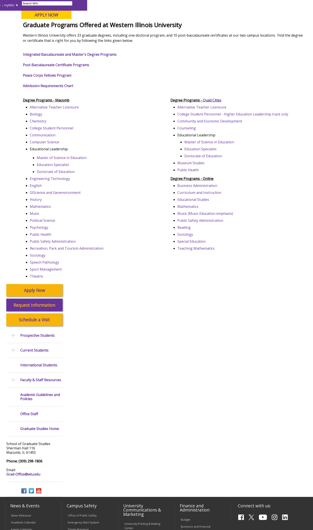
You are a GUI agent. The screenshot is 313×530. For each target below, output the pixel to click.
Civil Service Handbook (139, 451)
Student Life (212, 34)
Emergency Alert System (83, 341)
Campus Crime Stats (81, 362)
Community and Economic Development (230, 157)
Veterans (98, 496)
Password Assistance (82, 428)
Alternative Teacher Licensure (97, 138)
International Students (67, 5)
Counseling (207, 164)
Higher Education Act (137, 385)
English (79, 216)
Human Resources (193, 367)
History (79, 230)
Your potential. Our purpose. (49, 26)
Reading (204, 263)
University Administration (197, 425)
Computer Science (87, 173)
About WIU (35, 34)
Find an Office (190, 411)
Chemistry (81, 152)
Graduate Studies (101, 44)
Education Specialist (96, 195)
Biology (79, 145)
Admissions (94, 34)
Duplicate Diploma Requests (23, 433)
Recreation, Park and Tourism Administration (109, 279)
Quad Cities (105, 26)
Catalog (16, 380)
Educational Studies (214, 236)
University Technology (82, 442)
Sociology (80, 286)
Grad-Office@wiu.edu (23, 241)
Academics (64, 34)
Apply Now (34, 57)
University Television (137, 367)
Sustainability (74, 496)
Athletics (162, 34)
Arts (140, 34)
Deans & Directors (193, 418)
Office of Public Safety (82, 334)
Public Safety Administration (95, 272)
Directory (202, 5)
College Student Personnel (94, 159)
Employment (47, 496)
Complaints (131, 470)
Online (124, 26)
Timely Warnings (78, 348)
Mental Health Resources (84, 355)
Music (77, 244)
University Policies (136, 415)
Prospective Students (37, 102)
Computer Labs (78, 414)
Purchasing (188, 374)
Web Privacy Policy (97, 515)
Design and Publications (140, 353)
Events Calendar (21, 348)
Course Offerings (180, 5)
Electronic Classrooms (82, 421)
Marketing (130, 360)
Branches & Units (22, 373)
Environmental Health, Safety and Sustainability (84, 382)
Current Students (34, 117)
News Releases (21, 334)
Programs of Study (131, 44)
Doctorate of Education (98, 202)
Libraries (159, 5)
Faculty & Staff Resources (40, 147)
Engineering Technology (93, 209)
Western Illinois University (69, 18)
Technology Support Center (86, 435)
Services (16, 394)
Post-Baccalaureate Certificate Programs (99, 97)
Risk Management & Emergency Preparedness (85, 371)
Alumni (120, 34)
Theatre (79, 307)
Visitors (42, 5)
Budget (185, 338)
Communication (85, 166)
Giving (185, 34)
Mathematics (83, 237)
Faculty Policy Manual (137, 433)
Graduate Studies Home (39, 196)
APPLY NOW (272, 15)
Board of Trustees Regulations (136, 424)
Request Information (34, 72)
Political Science (85, 251)
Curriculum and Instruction (220, 229)
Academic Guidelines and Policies (40, 164)
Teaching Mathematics (216, 284)
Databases (18, 387)
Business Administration (218, 222)
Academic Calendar (23, 341)
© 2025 (17, 515)
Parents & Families (19, 5)
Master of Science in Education (104, 188)
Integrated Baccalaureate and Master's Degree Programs (112, 86)
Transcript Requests (24, 424)
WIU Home (77, 44)
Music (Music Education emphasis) (226, 249)
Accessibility (22, 496)
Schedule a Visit (34, 87)
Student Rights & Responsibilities (135, 460)
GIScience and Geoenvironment (98, 223)
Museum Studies (211, 199)
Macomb (85, 26)
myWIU (235, 5)
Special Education (212, 277)
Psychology (82, 258)
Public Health (83, 265)
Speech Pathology (87, 293)
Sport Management (89, 300)
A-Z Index (219, 5)
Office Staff (29, 181)
